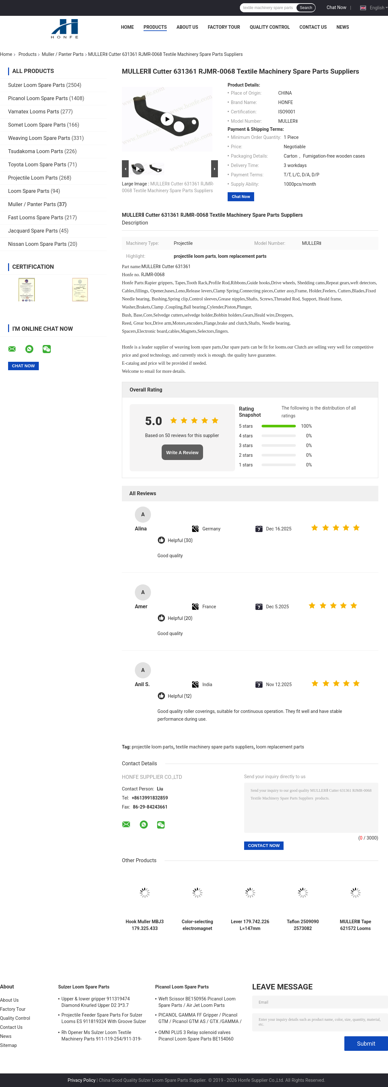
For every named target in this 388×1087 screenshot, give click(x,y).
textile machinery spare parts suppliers (215, 746)
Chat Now (336, 7)
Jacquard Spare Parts (33, 231)
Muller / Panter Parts (62, 54)
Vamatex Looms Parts (33, 112)
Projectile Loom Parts (33, 178)
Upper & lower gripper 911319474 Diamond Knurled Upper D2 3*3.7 (95, 1002)
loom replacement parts (280, 746)
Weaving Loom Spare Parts (39, 138)
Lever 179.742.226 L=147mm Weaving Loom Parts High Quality (250, 925)
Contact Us (313, 27)
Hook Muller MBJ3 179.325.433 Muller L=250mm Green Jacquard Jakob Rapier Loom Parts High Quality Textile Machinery (145, 925)
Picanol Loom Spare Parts (38, 98)
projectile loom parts (152, 746)
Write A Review (182, 452)
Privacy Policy (81, 1080)
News (343, 27)
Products (155, 27)
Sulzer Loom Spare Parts (36, 85)
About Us (187, 27)
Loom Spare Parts (28, 191)
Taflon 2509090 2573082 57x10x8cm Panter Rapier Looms (303, 925)
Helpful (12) (179, 696)
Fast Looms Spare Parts (35, 217)
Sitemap (8, 1045)
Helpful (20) (180, 618)
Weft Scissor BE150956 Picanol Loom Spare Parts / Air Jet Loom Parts (197, 1002)
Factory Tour (224, 27)
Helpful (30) (180, 540)
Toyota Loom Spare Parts (37, 165)
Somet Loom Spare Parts (37, 125)
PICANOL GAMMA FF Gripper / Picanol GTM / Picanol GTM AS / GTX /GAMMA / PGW (200, 1019)
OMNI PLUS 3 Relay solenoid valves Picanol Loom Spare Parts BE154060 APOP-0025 (195, 1036)
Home (127, 27)
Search (306, 7)
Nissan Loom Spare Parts (37, 244)
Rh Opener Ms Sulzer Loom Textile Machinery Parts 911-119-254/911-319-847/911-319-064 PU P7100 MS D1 (101, 1036)
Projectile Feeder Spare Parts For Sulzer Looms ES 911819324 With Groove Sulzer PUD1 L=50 (103, 1019)
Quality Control (270, 27)
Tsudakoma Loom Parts (35, 151)
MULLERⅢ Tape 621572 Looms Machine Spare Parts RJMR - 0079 (355, 925)
